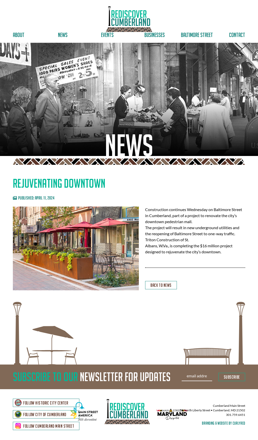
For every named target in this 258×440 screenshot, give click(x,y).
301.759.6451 (235, 415)
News (63, 34)
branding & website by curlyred (223, 423)
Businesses (154, 34)
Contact (237, 34)
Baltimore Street (197, 34)
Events (107, 34)
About (18, 34)
